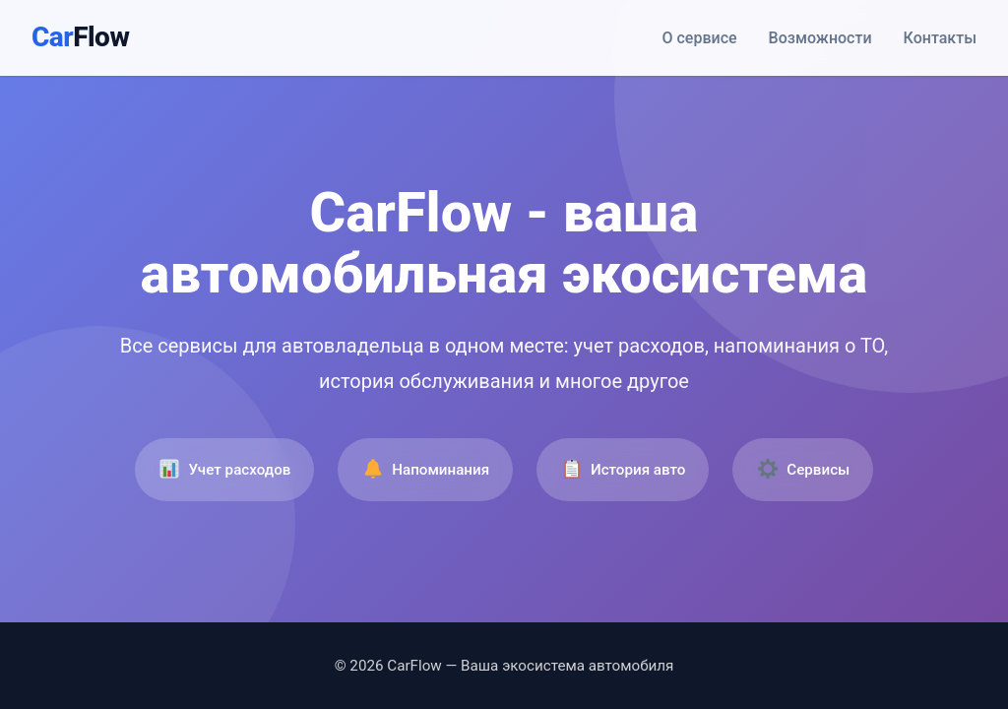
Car (80, 37)
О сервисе (699, 38)
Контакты (940, 38)
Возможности (820, 38)
